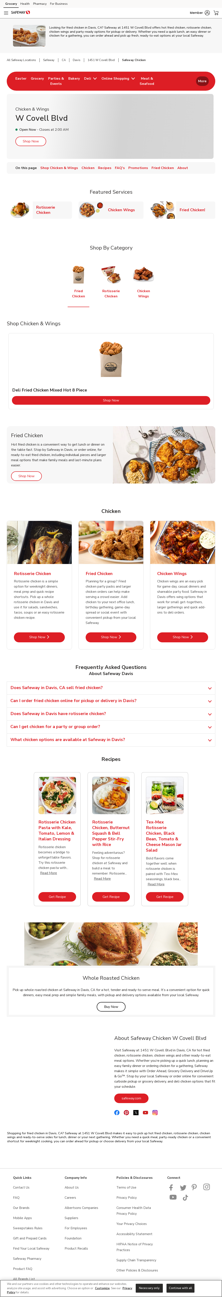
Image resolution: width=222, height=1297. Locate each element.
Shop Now (31, 141)
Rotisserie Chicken (54, 210)
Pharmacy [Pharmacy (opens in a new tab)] (40, 4)
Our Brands (21, 1208)
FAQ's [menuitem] (120, 168)
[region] (111, 1288)
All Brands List (24, 1279)
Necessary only (149, 1288)
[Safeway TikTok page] (185, 1199)
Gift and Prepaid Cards (30, 1238)
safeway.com (135, 1098)
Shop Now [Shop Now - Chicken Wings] (190, 637)
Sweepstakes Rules (27, 1228)
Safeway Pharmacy (27, 1259)
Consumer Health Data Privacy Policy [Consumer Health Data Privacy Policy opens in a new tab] (133, 1211)
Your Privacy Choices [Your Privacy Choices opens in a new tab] (131, 1224)
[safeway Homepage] (20, 13)
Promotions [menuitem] (138, 168)
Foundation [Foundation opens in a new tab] (73, 1238)
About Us (72, 1187)
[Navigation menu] (6, 13)
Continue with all (180, 1288)
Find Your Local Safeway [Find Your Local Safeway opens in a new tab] (31, 1248)
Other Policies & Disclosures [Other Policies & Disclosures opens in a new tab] (137, 1270)
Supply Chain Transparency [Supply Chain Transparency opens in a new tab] (136, 1260)
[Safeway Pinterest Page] (195, 1189)
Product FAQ (22, 1269)
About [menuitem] (182, 168)
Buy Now (115, 1006)
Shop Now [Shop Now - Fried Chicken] (118, 637)
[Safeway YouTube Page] (173, 1199)
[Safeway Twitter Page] (183, 1189)
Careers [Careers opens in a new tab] (70, 1197)
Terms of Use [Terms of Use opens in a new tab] (126, 1187)
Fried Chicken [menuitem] (163, 168)
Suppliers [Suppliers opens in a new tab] (71, 1218)
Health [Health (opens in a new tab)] (25, 4)
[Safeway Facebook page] (172, 1189)
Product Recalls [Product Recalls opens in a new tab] (76, 1248)
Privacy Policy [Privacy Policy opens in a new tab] (126, 1197)
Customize (102, 1288)
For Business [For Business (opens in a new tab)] (59, 4)
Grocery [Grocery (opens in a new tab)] (11, 4)
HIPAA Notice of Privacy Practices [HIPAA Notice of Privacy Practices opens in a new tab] (134, 1247)
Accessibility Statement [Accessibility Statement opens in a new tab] (134, 1234)
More (202, 81)
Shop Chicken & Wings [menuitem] (59, 168)
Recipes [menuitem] (104, 168)
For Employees (76, 1228)
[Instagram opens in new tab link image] (207, 1189)
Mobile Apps (22, 1218)
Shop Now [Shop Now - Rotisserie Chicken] (47, 637)
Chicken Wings (123, 210)
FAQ (16, 1197)
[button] (200, 12)
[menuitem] (21, 81)
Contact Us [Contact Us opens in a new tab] (21, 1187)
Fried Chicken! (194, 210)
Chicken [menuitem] (88, 168)
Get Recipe (62, 896)
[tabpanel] (111, 371)
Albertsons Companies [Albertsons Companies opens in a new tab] (81, 1208)
